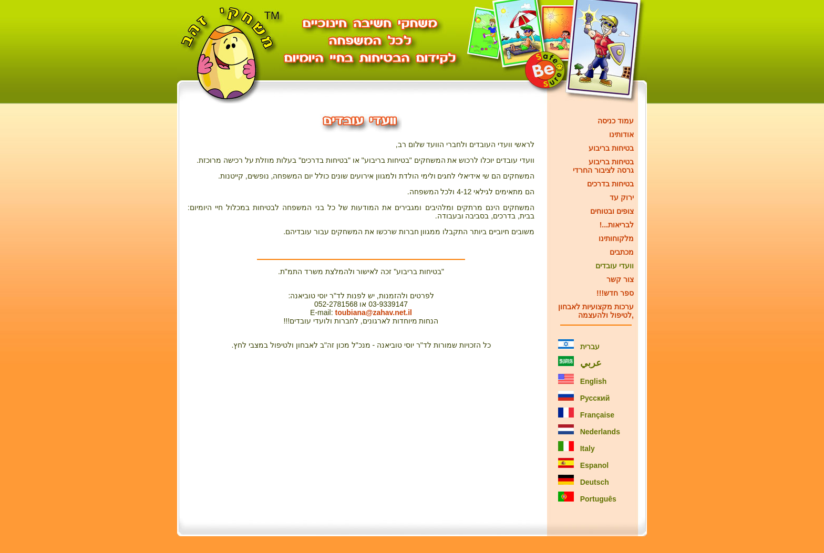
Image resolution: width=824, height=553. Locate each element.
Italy (587, 448)
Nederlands (600, 431)
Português (598, 499)
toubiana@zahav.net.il (373, 312)
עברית (590, 346)
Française (597, 415)
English (593, 381)
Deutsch (594, 482)
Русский (595, 398)
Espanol (594, 465)
